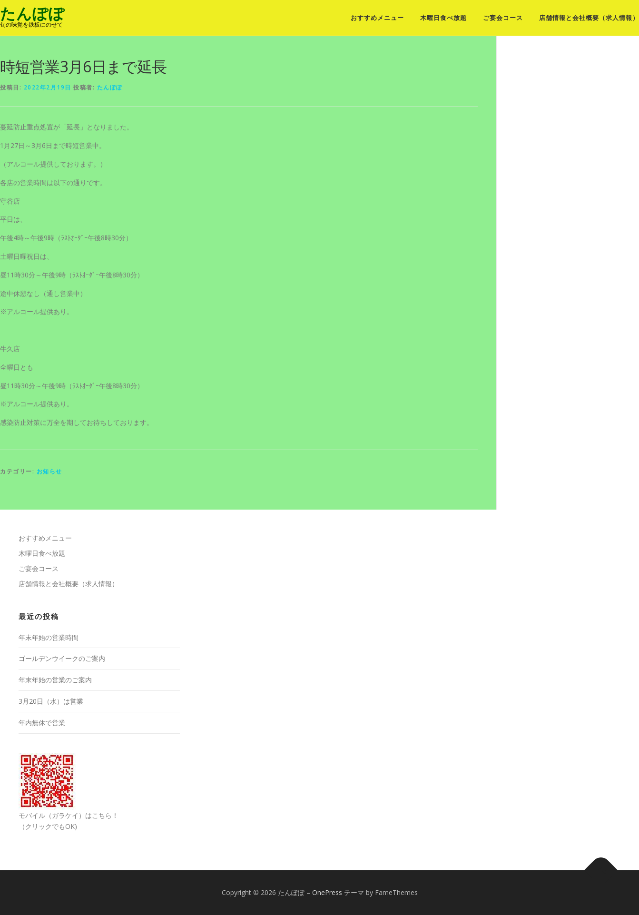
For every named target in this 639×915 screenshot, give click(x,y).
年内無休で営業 (42, 722)
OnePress (327, 892)
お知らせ (49, 471)
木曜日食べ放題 (443, 17)
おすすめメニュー (377, 17)
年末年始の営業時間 (49, 637)
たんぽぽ (32, 13)
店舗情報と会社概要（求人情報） (589, 17)
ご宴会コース (503, 17)
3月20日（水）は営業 (51, 701)
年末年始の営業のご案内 (55, 679)
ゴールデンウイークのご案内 (62, 658)
